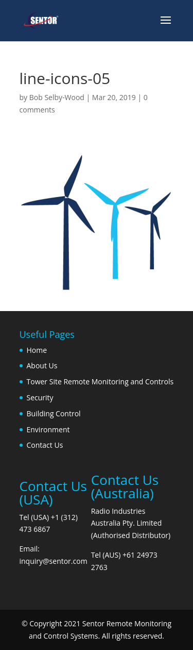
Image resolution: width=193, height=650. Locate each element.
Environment (48, 429)
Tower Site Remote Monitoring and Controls (100, 381)
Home (37, 350)
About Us (42, 365)
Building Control (54, 413)
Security (40, 397)
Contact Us (45, 445)
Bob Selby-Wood (56, 97)
